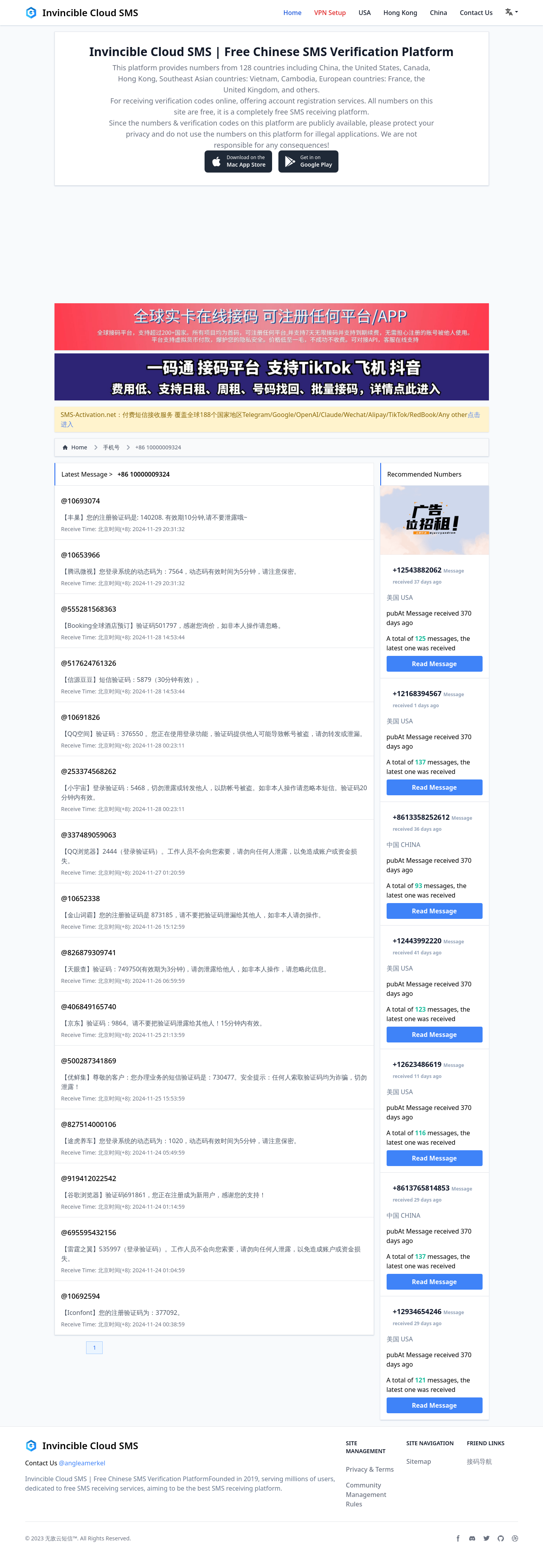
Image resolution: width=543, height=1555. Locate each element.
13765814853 (421, 1188)
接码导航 (479, 1461)
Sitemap (418, 1461)
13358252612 (421, 817)
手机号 (111, 447)
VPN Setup (330, 12)
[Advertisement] (272, 244)
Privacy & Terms (370, 1469)
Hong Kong (400, 12)
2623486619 (417, 1064)
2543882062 (417, 570)
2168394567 (417, 693)
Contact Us (476, 12)
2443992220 (417, 940)
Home (293, 12)
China (438, 12)
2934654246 (417, 1311)
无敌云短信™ (61, 1538)
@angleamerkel (82, 1463)
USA (365, 12)
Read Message (434, 663)
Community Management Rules (366, 1494)
